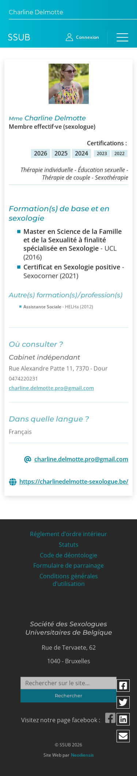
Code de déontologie (68, 553)
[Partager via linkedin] (123, 719)
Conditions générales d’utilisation (68, 578)
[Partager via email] (123, 736)
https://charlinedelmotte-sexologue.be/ (73, 481)
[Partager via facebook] (123, 685)
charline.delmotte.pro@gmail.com (51, 385)
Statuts (69, 543)
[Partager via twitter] (123, 702)
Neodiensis (82, 753)
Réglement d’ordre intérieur (68, 532)
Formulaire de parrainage (68, 564)
